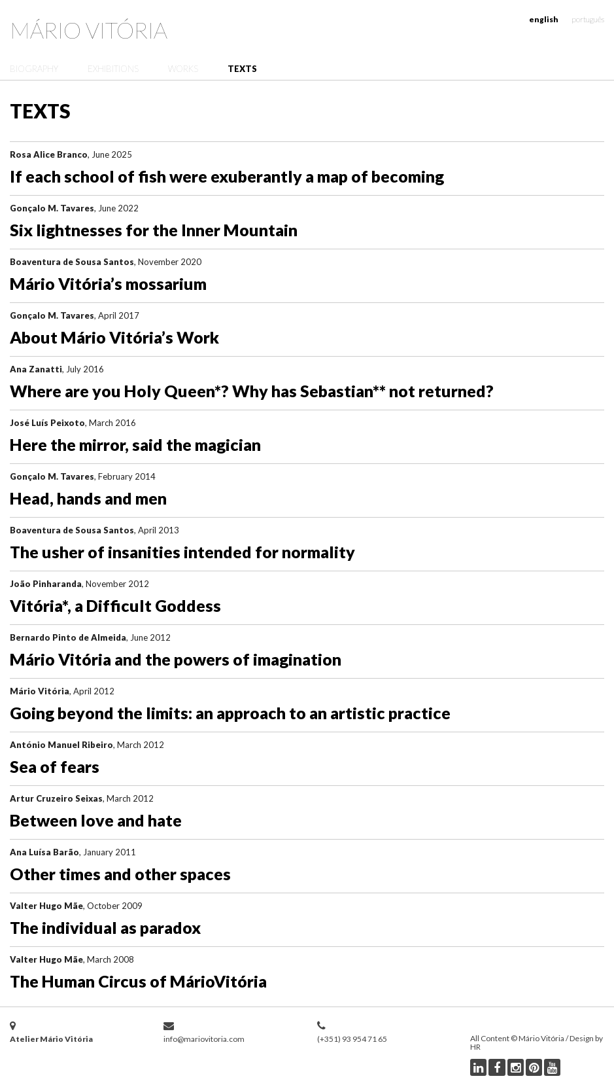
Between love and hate (96, 820)
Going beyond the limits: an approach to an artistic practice (230, 712)
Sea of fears (54, 766)
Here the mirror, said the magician (135, 444)
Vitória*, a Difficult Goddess (115, 605)
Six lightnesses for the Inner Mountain (154, 230)
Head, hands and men (88, 498)
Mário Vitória (88, 29)
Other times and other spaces (120, 873)
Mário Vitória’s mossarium (108, 283)
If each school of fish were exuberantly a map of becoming (227, 176)
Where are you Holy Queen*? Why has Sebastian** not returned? (252, 391)
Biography (34, 68)
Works (183, 68)
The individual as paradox (105, 927)
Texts (242, 68)
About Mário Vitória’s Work (114, 337)
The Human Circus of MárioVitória (138, 981)
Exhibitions (113, 68)
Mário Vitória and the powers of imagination (175, 659)
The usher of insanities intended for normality (182, 551)
